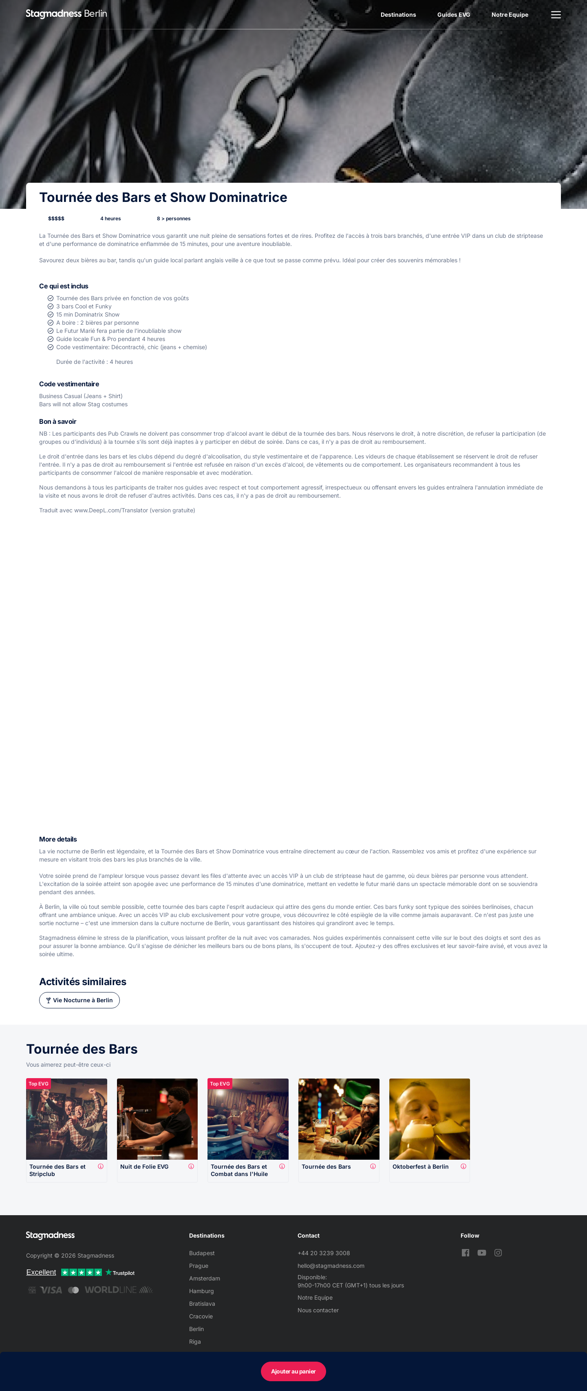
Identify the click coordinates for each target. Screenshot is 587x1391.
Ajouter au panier (293, 1371)
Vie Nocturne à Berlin (83, 1000)
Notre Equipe (510, 14)
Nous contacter (318, 1310)
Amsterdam (204, 1278)
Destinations (398, 14)
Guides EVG (453, 14)
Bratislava (202, 1303)
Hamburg (201, 1290)
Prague (198, 1265)
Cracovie (201, 1316)
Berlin (196, 1328)
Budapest (202, 1252)
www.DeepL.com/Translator (111, 510)
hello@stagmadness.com (331, 1265)
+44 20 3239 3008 (324, 1252)
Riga (195, 1341)
